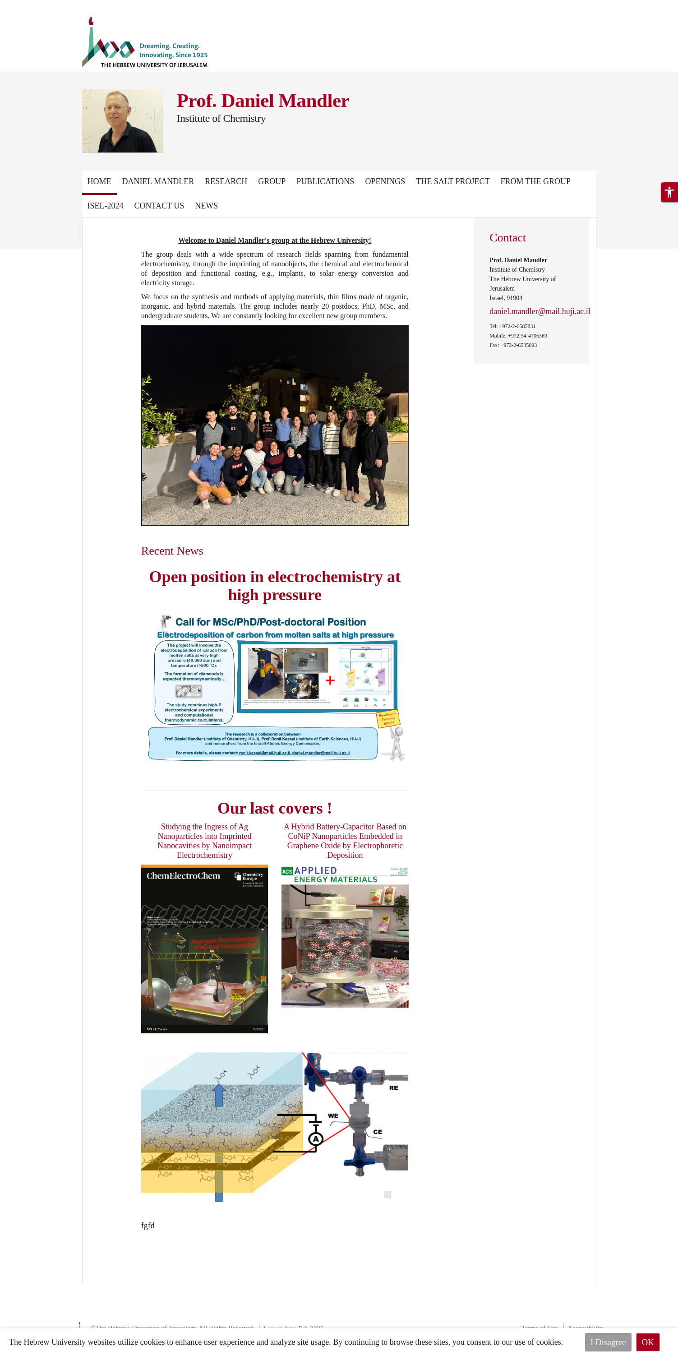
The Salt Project (452, 181)
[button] (669, 192)
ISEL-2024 (106, 205)
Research (226, 181)
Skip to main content (33, 5)
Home (99, 181)
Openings (385, 181)
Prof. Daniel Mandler (263, 100)
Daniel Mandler (158, 181)
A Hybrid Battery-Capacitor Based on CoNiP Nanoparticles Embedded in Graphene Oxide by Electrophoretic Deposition (345, 841)
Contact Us (159, 205)
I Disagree (608, 1342)
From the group (535, 181)
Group (272, 181)
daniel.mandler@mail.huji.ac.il (539, 311)
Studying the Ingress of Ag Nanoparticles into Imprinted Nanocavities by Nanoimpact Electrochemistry (204, 841)
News (206, 205)
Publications (325, 181)
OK (648, 1342)
